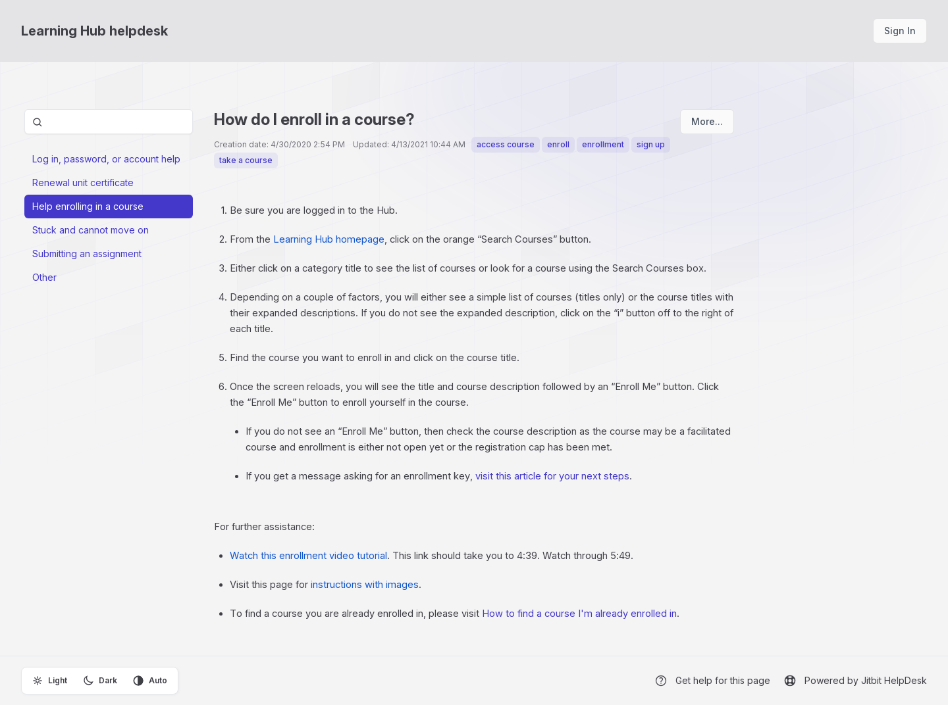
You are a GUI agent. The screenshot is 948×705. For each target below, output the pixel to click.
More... (707, 121)
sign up (651, 144)
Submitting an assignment (87, 253)
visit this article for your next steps (552, 476)
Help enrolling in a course (88, 206)
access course (506, 144)
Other (44, 277)
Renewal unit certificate (83, 182)
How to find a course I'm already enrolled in (579, 614)
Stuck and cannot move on (90, 229)
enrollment (603, 144)
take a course (246, 160)
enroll (558, 144)
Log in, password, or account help (106, 158)
